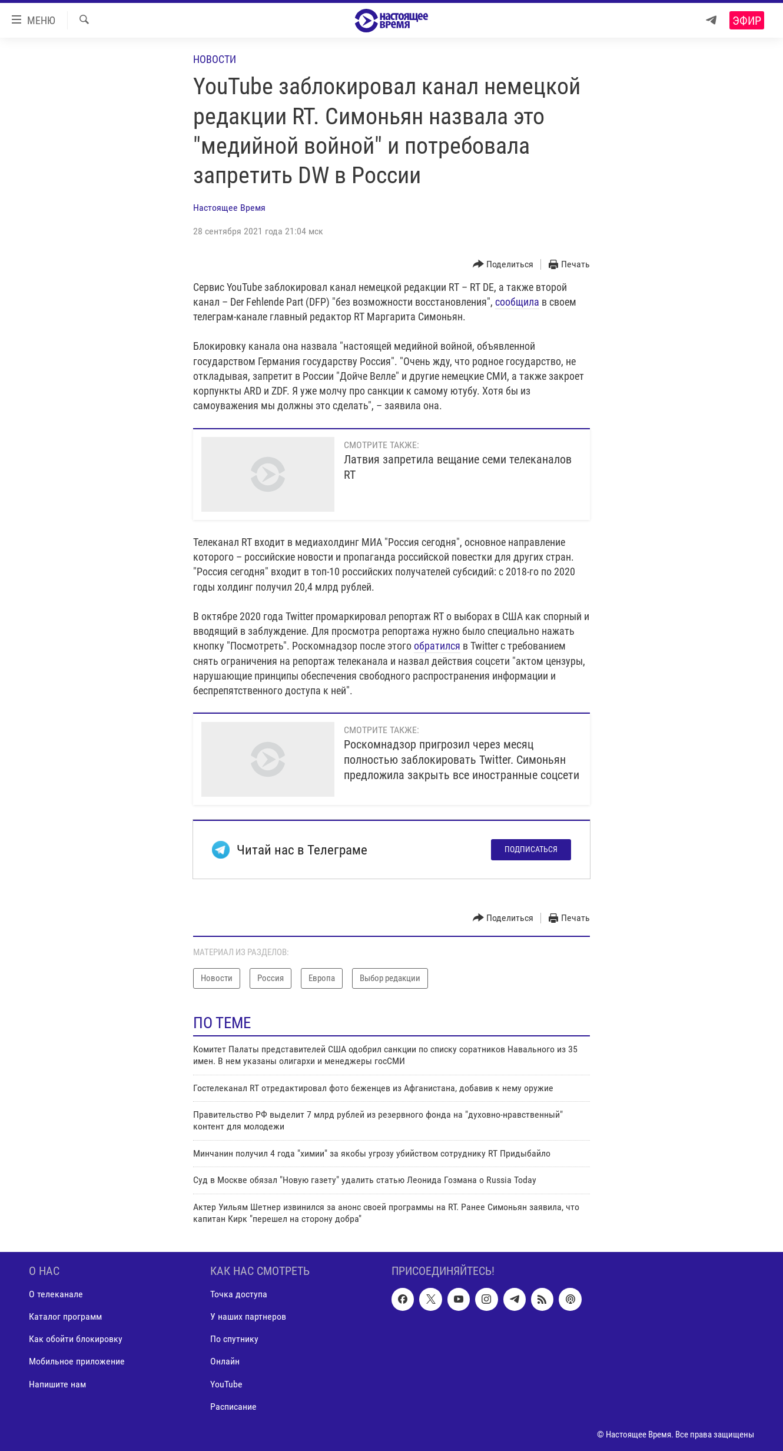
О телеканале (56, 1294)
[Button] (503, 265)
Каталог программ (65, 1317)
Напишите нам (57, 1384)
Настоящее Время (229, 207)
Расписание (233, 1406)
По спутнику (234, 1339)
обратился (437, 646)
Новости (214, 59)
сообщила (517, 302)
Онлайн (225, 1361)
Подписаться (531, 849)
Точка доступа (238, 1294)
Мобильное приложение (77, 1361)
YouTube (226, 1384)
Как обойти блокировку (75, 1339)
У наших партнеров (248, 1317)
